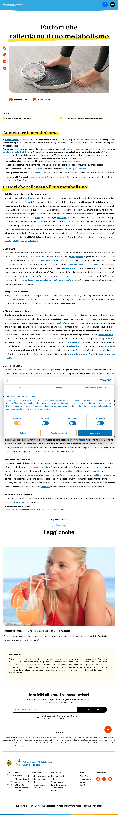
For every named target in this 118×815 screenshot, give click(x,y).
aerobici (100, 444)
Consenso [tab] (22, 388)
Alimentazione (21, 779)
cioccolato (109, 475)
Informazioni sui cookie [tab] (95, 388)
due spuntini (76, 256)
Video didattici (57, 782)
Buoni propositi (57, 776)
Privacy (10, 781)
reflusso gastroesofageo (38, 280)
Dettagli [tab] (59, 388)
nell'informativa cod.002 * (55, 719)
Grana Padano (85, 779)
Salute (17, 782)
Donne (31, 776)
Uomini (31, 782)
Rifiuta (23, 433)
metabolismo (59, 525)
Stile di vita (19, 785)
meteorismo (18, 299)
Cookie (10, 784)
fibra (96, 264)
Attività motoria (21, 788)
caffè (96, 475)
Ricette (18, 791)
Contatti (10, 772)
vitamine (74, 346)
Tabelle (54, 779)
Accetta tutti (94, 433)
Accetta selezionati (59, 433)
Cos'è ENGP (85, 776)
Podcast (37, 782)
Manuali (54, 791)
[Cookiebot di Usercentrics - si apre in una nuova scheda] (101, 380)
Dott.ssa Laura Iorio (11, 509)
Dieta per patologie (42, 776)
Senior (31, 779)
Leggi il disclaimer (105, 746)
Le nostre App (40, 779)
